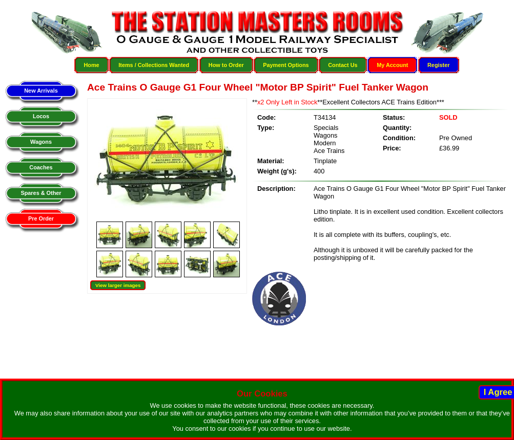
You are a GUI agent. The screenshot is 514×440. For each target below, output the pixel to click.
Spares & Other (40, 193)
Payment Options (286, 65)
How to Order (226, 65)
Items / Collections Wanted (153, 65)
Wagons (41, 142)
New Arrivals (40, 90)
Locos (41, 116)
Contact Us (342, 65)
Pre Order (41, 218)
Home (91, 65)
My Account (392, 65)
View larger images (117, 285)
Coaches (40, 167)
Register (438, 65)
